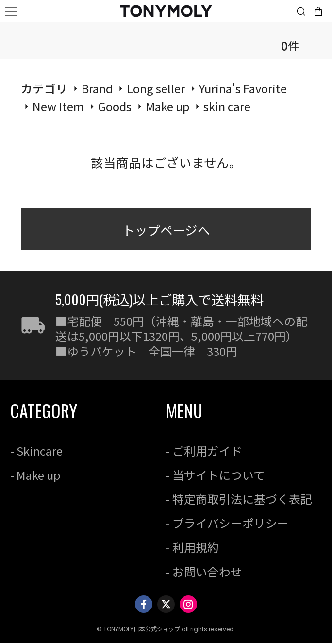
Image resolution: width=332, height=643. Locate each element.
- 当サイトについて (215, 474)
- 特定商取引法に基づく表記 (239, 498)
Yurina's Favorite (243, 88)
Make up (167, 106)
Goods (115, 106)
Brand (97, 88)
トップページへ (166, 229)
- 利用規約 (192, 547)
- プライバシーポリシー (227, 522)
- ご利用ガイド (204, 450)
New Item (58, 106)
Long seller (156, 88)
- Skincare (36, 450)
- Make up (35, 474)
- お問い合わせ (204, 571)
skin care (226, 106)
